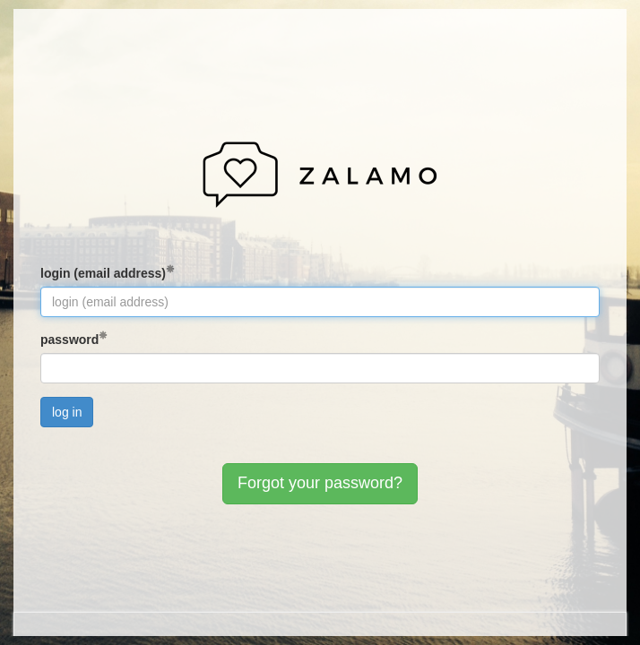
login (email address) (103, 273)
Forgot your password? (320, 483)
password (69, 339)
